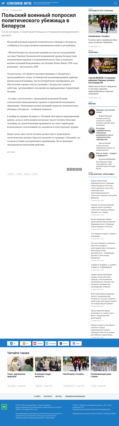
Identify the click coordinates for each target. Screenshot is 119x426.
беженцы (27, 174)
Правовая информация (75, 396)
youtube (38, 343)
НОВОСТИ (5, 10)
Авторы (58, 396)
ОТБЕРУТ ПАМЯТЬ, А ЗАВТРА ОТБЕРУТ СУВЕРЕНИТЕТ (103, 266)
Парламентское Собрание (100, 11)
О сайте (37, 396)
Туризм (93, 386)
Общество (39, 386)
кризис (35, 174)
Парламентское (69, 386)
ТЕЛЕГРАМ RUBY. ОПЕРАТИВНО (101, 174)
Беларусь (11, 174)
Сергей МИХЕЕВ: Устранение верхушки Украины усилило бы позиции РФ (101, 80)
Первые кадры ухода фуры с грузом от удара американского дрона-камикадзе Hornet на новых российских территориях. (103, 330)
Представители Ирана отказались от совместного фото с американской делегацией (102, 314)
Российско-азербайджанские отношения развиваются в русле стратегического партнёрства (104, 133)
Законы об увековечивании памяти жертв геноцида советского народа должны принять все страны (102, 208)
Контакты (48, 396)
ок (25, 343)
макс (76, 343)
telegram (51, 343)
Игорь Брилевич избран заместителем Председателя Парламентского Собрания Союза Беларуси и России (103, 223)
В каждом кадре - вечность (43, 375)
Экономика (12, 386)
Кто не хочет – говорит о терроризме (106, 154)
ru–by (63, 343)
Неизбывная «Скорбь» (99, 36)
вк (12, 343)
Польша (19, 174)
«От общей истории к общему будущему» (103, 234)
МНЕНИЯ (92, 104)
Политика (93, 52)
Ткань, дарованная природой (16, 375)
